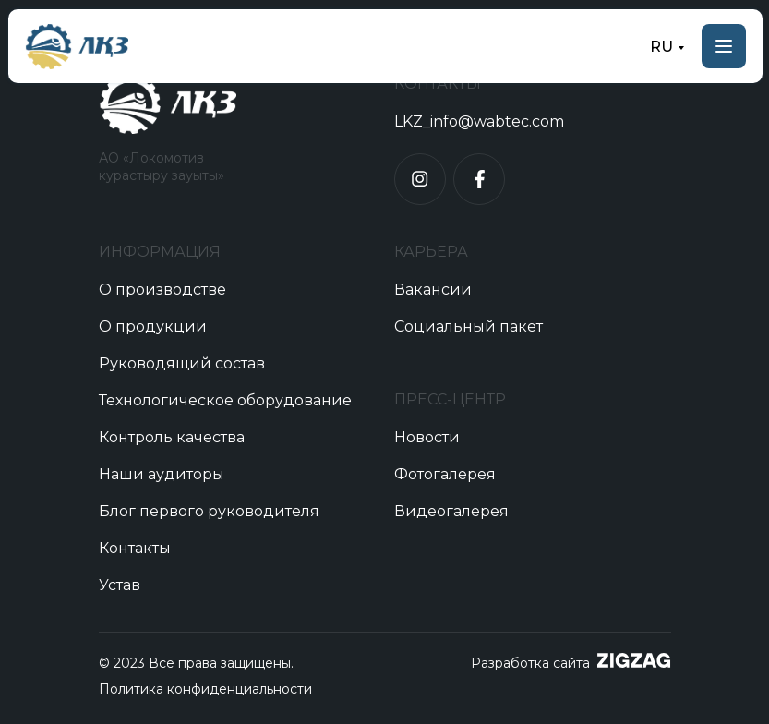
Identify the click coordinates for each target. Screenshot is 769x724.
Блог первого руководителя (209, 511)
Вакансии (433, 289)
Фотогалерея (445, 474)
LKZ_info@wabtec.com (479, 121)
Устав (119, 585)
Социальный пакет (468, 326)
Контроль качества (172, 437)
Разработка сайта (530, 663)
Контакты (135, 548)
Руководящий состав (182, 363)
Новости (427, 437)
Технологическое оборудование (225, 400)
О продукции (153, 326)
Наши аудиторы (161, 474)
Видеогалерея (451, 511)
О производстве (162, 289)
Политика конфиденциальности (205, 689)
